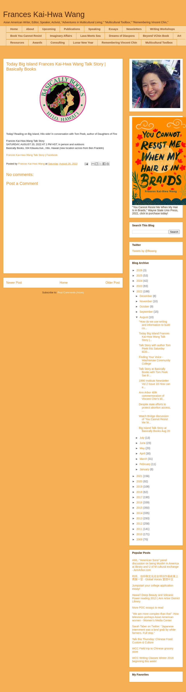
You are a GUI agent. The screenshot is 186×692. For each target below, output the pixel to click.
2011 (139, 529)
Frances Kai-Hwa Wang (44, 14)
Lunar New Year (83, 42)
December (146, 296)
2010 (139, 534)
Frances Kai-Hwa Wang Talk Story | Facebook (32, 155)
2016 (139, 502)
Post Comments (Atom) (71, 292)
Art (179, 35)
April (143, 453)
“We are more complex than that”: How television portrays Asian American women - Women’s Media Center (155, 617)
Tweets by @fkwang (144, 250)
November (146, 301)
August (144, 317)
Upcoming (48, 29)
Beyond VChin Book (156, 35)
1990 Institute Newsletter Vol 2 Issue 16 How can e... (154, 384)
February (145, 464)
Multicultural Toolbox (159, 42)
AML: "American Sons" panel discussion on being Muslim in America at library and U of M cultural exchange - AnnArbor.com (155, 565)
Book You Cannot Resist (26, 35)
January (145, 469)
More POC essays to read (147, 607)
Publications (72, 29)
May (142, 448)
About (30, 29)
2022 (139, 291)
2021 (139, 476)
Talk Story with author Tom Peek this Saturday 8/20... (155, 348)
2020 (139, 481)
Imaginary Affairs (61, 35)
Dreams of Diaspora (121, 35)
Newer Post (14, 282)
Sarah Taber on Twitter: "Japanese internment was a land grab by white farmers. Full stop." (154, 629)
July (142, 437)
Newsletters (134, 29)
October (145, 306)
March (144, 458)
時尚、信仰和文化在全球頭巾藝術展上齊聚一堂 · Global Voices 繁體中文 (155, 578)
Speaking (94, 29)
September (146, 311)
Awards (37, 42)
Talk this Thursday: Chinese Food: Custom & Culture (152, 641)
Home (14, 29)
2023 (139, 286)
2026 (139, 270)
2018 (139, 492)
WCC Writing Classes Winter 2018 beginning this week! (153, 659)
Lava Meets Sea (90, 35)
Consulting (58, 42)
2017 (139, 497)
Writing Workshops (162, 29)
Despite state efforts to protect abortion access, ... (155, 407)
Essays (113, 29)
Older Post (112, 282)
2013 (139, 518)
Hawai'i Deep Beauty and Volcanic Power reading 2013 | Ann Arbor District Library (156, 598)
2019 (139, 486)
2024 (139, 280)
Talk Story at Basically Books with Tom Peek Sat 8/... (153, 372)
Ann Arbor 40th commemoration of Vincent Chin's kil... (152, 396)
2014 (139, 513)
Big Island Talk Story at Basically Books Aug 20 (154, 429)
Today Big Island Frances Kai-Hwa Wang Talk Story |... (154, 337)
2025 (139, 275)
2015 (139, 507)
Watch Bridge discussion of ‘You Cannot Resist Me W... (154, 419)
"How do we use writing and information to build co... (154, 325)
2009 (139, 539)
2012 (139, 523)
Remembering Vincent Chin (119, 42)
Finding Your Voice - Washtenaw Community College (154, 360)
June (143, 443)
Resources (17, 42)
